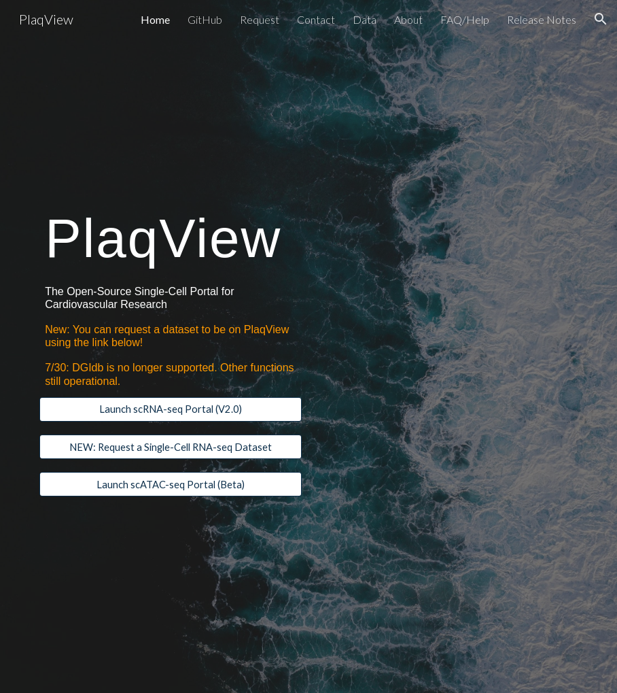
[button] (600, 19)
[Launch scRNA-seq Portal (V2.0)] (170, 409)
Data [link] (364, 19)
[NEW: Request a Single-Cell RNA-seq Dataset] (170, 446)
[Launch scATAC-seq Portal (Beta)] (170, 484)
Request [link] (259, 19)
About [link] (408, 19)
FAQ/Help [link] (464, 19)
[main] (170, 236)
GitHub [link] (205, 19)
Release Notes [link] (541, 19)
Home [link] (155, 19)
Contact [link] (316, 19)
